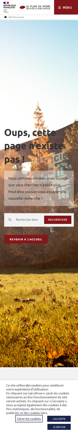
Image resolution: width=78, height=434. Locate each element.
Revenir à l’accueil (26, 239)
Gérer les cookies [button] (29, 419)
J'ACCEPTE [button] (59, 419)
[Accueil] (5, 16)
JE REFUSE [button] (59, 427)
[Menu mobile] (65, 7)
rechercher (57, 219)
